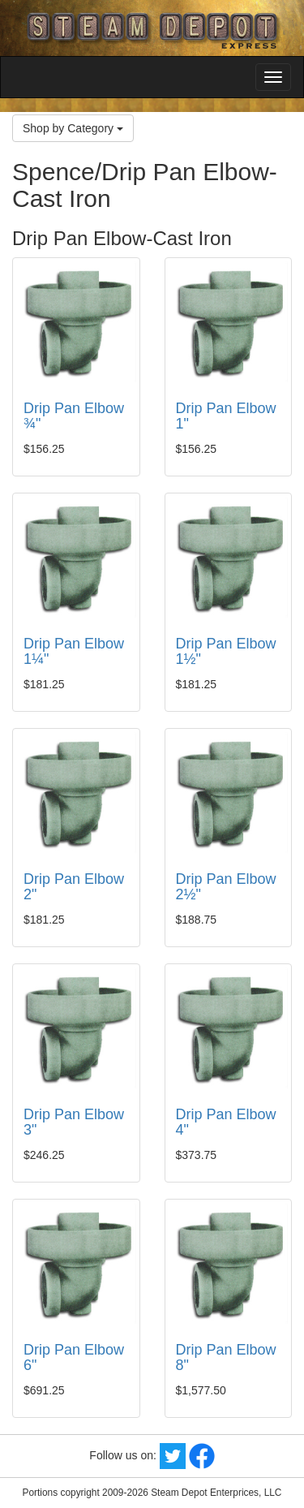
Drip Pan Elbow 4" (226, 1122)
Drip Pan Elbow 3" (74, 1122)
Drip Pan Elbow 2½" (226, 887)
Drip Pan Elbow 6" (74, 1358)
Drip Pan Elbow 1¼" (74, 652)
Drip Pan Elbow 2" (74, 887)
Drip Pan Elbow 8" (226, 1358)
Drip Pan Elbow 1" (226, 416)
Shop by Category (73, 128)
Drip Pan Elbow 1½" (226, 652)
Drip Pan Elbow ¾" (74, 416)
